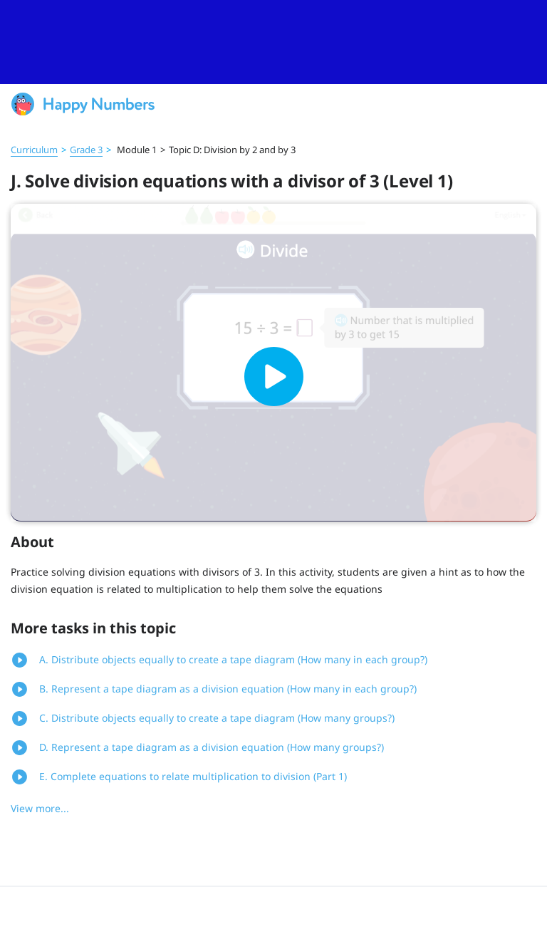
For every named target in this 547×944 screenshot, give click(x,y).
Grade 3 (86, 149)
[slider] (273, 42)
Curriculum (34, 149)
